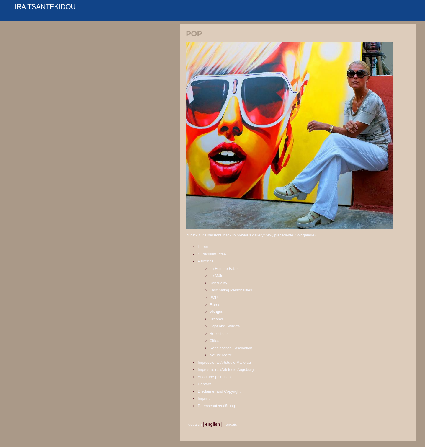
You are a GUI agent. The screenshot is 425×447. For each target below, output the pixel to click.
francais (230, 424)
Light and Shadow (225, 326)
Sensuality (218, 283)
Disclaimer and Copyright (219, 391)
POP (214, 297)
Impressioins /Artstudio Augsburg (226, 369)
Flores (215, 304)
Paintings (205, 261)
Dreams (216, 319)
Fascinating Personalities (231, 290)
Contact (204, 384)
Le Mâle (216, 275)
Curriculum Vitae (212, 254)
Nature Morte (221, 355)
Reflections (219, 333)
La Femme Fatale (225, 268)
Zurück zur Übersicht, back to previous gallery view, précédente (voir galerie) (251, 235)
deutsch (195, 424)
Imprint (204, 398)
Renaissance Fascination (231, 348)
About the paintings (214, 377)
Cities (214, 340)
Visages (216, 311)
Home (203, 246)
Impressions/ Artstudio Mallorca (224, 362)
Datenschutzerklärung (216, 406)
